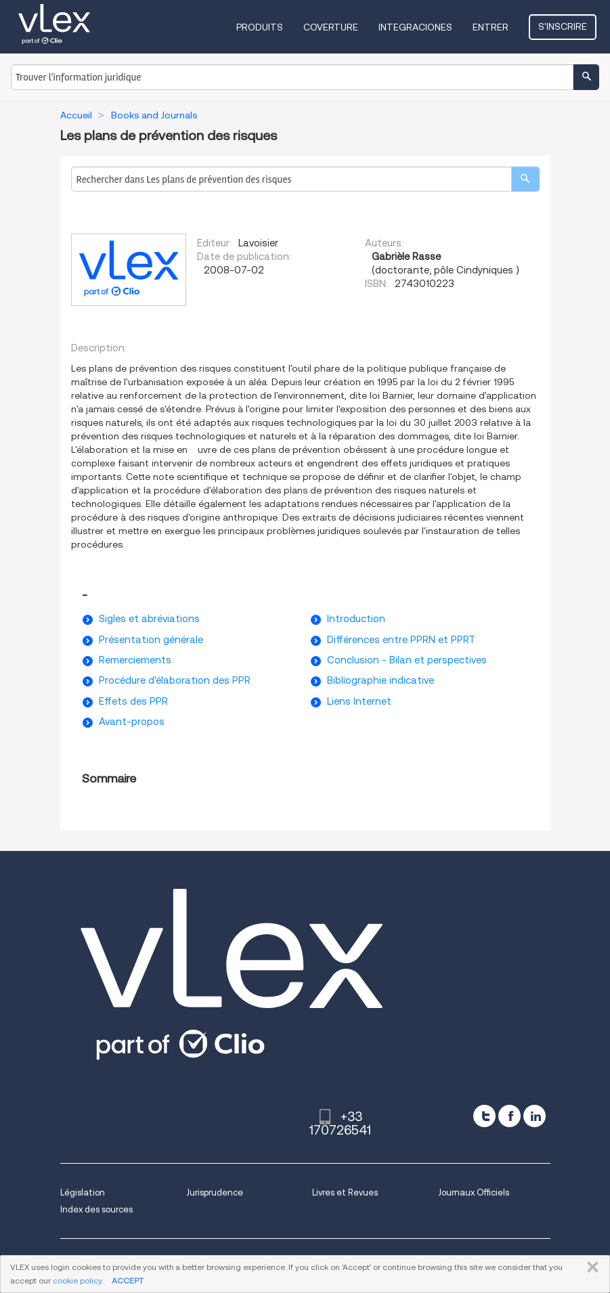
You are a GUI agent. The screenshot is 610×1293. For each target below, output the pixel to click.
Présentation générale (151, 639)
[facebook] (509, 1116)
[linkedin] (534, 1116)
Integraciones (415, 27)
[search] (525, 179)
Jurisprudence (214, 1192)
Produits (259, 27)
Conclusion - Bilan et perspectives (407, 660)
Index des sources (96, 1209)
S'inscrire (562, 26)
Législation (82, 1192)
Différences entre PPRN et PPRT (401, 639)
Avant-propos (132, 721)
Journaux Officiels (473, 1192)
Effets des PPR (133, 701)
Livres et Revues (345, 1192)
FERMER (590, 1267)
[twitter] (484, 1116)
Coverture (330, 27)
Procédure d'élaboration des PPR (174, 680)
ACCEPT (128, 1280)
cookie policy (77, 1280)
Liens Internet (359, 701)
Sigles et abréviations (149, 618)
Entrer (490, 27)
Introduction (356, 618)
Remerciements (135, 660)
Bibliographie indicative (380, 680)
